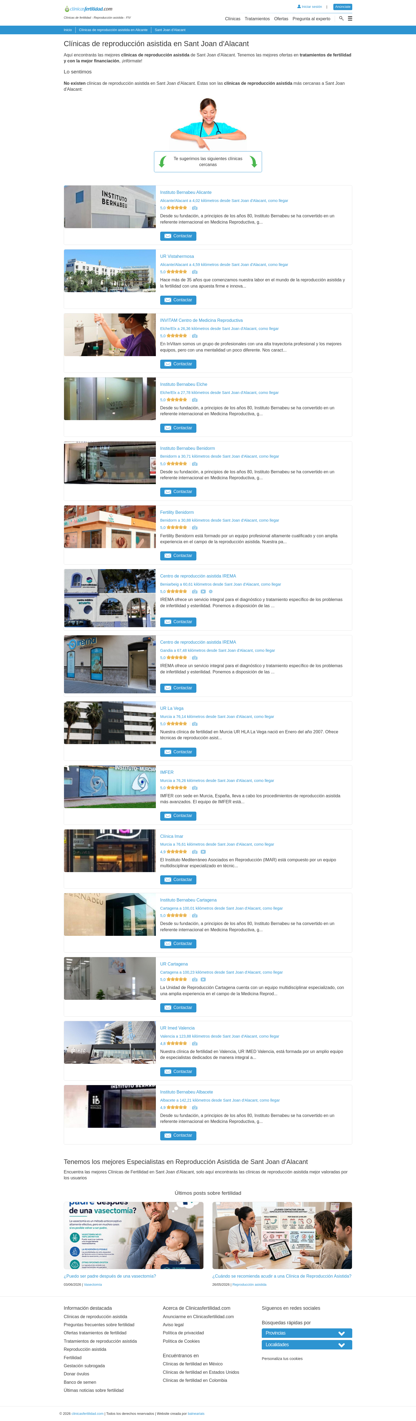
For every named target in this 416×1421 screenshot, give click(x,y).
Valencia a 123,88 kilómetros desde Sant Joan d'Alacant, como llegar (219, 1036)
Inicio (68, 30)
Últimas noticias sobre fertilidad (93, 1390)
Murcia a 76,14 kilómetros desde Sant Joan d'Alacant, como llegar (217, 716)
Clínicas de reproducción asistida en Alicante (113, 30)
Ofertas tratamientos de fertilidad (95, 1333)
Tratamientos (257, 18)
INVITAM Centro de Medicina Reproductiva (201, 320)
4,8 (174, 1043)
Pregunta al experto (311, 18)
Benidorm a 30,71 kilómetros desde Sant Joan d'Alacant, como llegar (219, 456)
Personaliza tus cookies (282, 1358)
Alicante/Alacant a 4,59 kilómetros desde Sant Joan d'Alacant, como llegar (224, 264)
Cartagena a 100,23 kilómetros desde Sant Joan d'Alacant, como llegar (221, 972)
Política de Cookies (181, 1341)
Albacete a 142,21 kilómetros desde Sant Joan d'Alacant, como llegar (220, 1100)
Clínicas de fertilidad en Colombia (195, 1380)
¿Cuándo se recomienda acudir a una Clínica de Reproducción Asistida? (281, 1276)
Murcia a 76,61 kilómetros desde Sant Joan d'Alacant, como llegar (217, 844)
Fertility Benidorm (177, 512)
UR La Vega (171, 708)
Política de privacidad (183, 1333)
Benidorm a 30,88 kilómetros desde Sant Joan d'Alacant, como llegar (219, 520)
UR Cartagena (174, 964)
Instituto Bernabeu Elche (183, 384)
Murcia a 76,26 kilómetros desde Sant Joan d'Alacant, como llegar (217, 780)
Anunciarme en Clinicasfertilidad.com (198, 1316)
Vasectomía (93, 1284)
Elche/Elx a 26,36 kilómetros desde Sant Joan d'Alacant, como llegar (219, 328)
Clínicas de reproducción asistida (95, 1316)
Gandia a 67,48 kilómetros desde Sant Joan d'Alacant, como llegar (217, 650)
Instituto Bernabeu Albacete (186, 1092)
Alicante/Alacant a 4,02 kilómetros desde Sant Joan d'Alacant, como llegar (224, 200)
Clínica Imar (171, 836)
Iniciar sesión (309, 7)
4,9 (174, 852)
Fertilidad (73, 1357)
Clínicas (232, 18)
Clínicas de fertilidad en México (193, 1364)
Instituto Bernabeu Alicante (186, 192)
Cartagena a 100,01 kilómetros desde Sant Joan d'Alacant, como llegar (221, 908)
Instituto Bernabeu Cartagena (188, 900)
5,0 (174, 208)
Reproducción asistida (249, 1284)
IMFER (167, 772)
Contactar (178, 236)
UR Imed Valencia (177, 1028)
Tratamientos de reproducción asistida (100, 1341)
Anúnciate (343, 7)
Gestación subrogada (84, 1365)
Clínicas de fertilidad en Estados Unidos (201, 1372)
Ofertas (281, 18)
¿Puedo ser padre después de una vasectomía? (110, 1276)
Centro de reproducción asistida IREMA (198, 576)
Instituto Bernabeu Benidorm (187, 448)
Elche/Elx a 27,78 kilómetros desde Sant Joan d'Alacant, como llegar (219, 392)
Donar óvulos (76, 1374)
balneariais (196, 1414)
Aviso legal (173, 1324)
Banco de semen (80, 1382)
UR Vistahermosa (177, 256)
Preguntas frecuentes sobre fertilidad (99, 1324)
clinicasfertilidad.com (87, 1414)
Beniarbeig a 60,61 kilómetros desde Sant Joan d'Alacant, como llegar (220, 584)
